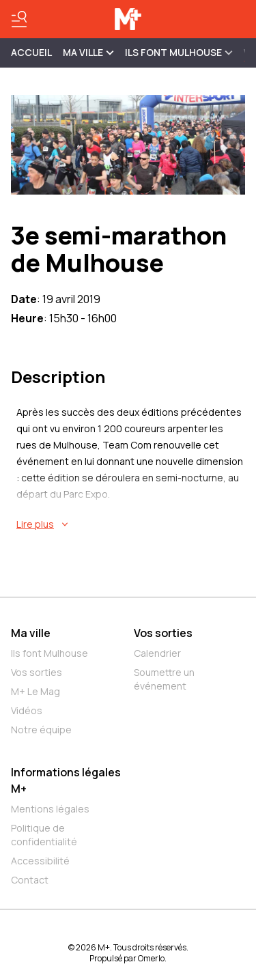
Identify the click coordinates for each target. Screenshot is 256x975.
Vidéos (26, 710)
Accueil (31, 52)
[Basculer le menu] (19, 19)
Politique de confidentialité (44, 834)
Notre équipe (41, 729)
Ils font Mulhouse (49, 653)
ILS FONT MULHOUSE (179, 52)
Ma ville (31, 632)
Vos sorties (36, 672)
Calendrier (157, 653)
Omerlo (151, 958)
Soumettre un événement (164, 679)
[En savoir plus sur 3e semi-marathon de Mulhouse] (130, 524)
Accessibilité (40, 860)
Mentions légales (50, 808)
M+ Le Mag (35, 691)
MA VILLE (88, 52)
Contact (29, 879)
